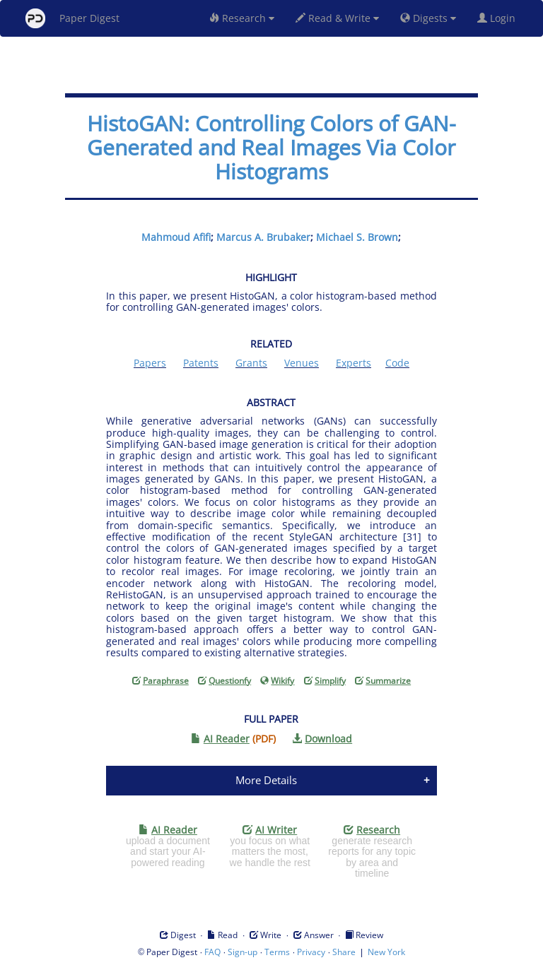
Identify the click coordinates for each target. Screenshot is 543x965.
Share (344, 952)
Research (241, 18)
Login (499, 18)
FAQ (212, 952)
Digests (428, 18)
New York (386, 952)
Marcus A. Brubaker (263, 237)
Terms (277, 952)
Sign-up (242, 952)
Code (397, 362)
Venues (301, 362)
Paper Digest (72, 18)
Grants (251, 362)
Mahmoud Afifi (176, 237)
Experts (353, 362)
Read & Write (337, 18)
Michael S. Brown (357, 237)
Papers (150, 362)
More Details (266, 780)
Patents (200, 362)
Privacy (311, 952)
